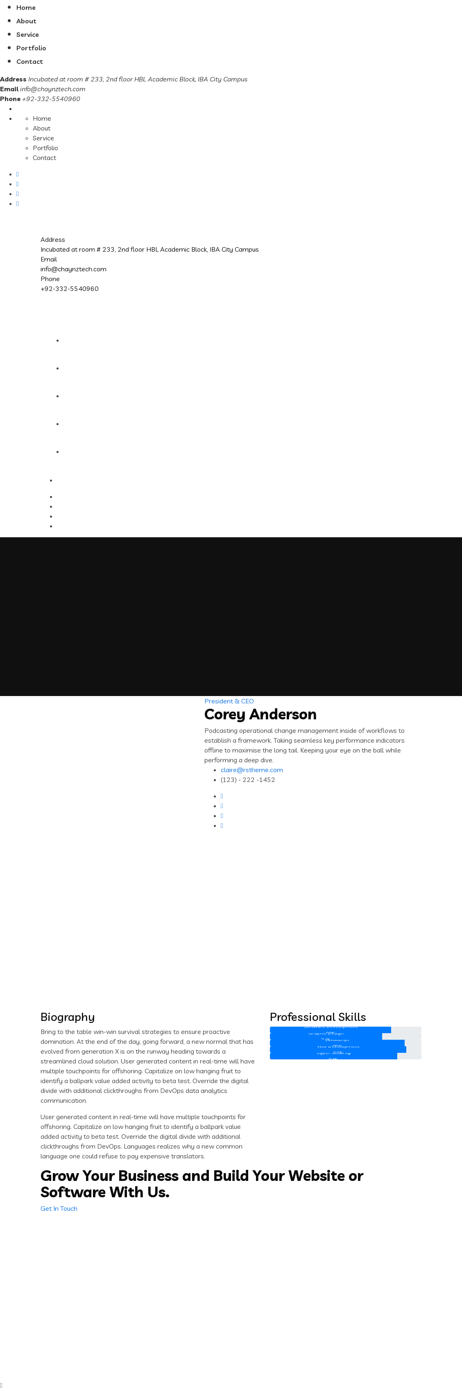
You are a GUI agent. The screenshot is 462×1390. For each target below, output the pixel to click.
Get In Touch (59, 1208)
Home (26, 7)
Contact (29, 61)
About (26, 21)
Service (27, 34)
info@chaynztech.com (53, 89)
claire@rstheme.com (252, 770)
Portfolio (31, 48)
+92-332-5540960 (70, 288)
